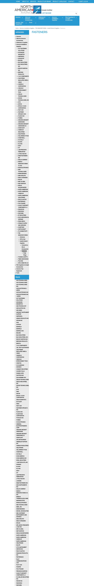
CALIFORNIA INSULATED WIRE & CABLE (23, 80)
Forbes (18, 420)
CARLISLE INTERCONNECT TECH (22, 90)
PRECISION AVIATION (21, 571)
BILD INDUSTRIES (22, 62)
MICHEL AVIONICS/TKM (22, 511)
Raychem (19, 585)
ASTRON (18, 324)
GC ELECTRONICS (20, 422)
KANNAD (18, 464)
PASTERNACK (21, 201)
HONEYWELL (21, 138)
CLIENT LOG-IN (83, 1)
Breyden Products (21, 341)
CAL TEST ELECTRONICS (22, 347)
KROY (19, 145)
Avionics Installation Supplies (57, 19)
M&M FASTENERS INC (22, 483)
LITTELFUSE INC (22, 153)
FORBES (20, 118)
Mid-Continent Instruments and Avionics (21, 514)
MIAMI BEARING (22, 173)
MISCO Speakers (21, 521)
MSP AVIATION (22, 183)
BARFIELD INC (20, 331)
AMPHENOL (21, 56)
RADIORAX (21, 211)
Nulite (18, 545)
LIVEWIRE (18, 481)
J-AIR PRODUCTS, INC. (22, 462)
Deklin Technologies (22, 379)
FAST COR (20, 110)
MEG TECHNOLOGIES (21, 504)
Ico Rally (19, 454)
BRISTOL (18, 343)
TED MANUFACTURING (40, 28)
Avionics (19, 17)
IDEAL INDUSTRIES (21, 460)
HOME (18, 1)
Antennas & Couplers (44, 18)
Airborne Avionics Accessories (30, 19)
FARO (17, 403)
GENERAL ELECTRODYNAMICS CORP (21, 425)
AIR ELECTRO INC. (21, 308)
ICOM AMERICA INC (21, 458)
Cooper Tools (20, 371)
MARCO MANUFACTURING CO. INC (23, 163)
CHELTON (18, 363)
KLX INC (20, 143)
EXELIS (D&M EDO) (21, 399)
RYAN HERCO (21, 221)
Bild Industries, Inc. (22, 337)
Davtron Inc (20, 375)
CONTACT (71, 1)
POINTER (18, 567)
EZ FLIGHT (19, 401)
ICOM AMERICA (20, 456)
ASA (17, 322)
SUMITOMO (21, 227)
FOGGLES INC (19, 417)
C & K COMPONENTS (23, 76)
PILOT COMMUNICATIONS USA (21, 560)
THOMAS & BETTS (23, 257)
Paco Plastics (20, 551)
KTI (19, 147)
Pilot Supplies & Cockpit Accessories (70, 19)
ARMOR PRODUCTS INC (22, 318)
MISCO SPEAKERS (23, 177)
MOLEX (20, 179)
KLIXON (20, 141)
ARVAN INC (21, 58)
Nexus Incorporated (22, 533)
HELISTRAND (21, 134)
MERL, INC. (19, 507)
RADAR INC (21, 209)
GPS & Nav (22, 239)
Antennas (22, 237)
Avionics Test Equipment (21, 23)
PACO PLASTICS (22, 199)
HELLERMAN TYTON (23, 136)
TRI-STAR (20, 261)
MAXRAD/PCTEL (20, 500)
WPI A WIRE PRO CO (23, 263)
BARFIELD (19, 326)
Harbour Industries (22, 445)
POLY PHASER (21, 203)
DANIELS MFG (20, 373)
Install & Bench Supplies (53, 28)
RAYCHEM (20, 213)
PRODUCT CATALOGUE (59, 1)
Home (17, 28)
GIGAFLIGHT (21, 128)
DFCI (19, 102)
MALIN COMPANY (22, 159)
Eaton (18, 393)
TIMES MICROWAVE (23, 259)
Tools (32, 23)
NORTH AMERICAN (23, 189)
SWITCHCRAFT (22, 229)
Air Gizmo (19, 310)
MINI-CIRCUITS (22, 175)
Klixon (18, 466)
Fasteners (24, 251)
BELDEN (20, 60)
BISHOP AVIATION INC (22, 339)
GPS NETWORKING (21, 439)
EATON (20, 104)
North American (21, 535)
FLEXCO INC (21, 116)
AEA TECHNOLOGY (21, 306)
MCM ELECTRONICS (23, 167)
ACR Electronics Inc (22, 292)
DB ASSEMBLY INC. (21, 377)
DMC (17, 391)
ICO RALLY (20, 139)
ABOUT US (25, 1)
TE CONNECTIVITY (22, 231)
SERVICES (33, 1)
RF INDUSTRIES (22, 215)
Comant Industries (22, 369)
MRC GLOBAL (21, 181)
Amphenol (19, 316)
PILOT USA (19, 565)
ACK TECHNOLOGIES (21, 280)
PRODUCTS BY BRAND (44, 1)
